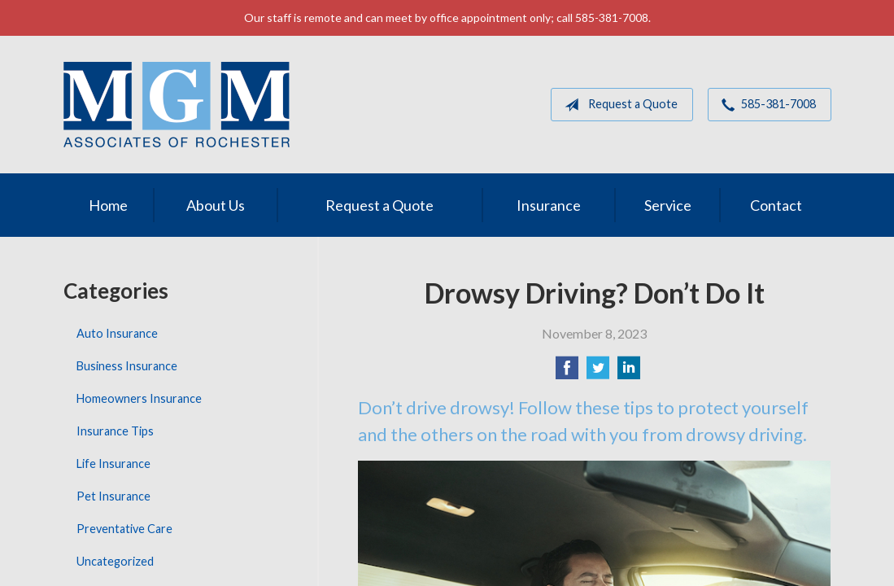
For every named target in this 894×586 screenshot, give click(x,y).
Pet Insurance (113, 496)
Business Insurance (126, 366)
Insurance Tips (115, 431)
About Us (215, 205)
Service (667, 205)
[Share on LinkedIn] (628, 372)
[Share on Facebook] (567, 372)
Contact (776, 205)
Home (108, 205)
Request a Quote (618, 105)
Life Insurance (113, 463)
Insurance (549, 205)
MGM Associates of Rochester (176, 104)
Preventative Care (124, 529)
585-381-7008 (765, 105)
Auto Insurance (117, 333)
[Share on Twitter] (598, 372)
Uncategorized (115, 561)
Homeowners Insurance (139, 398)
